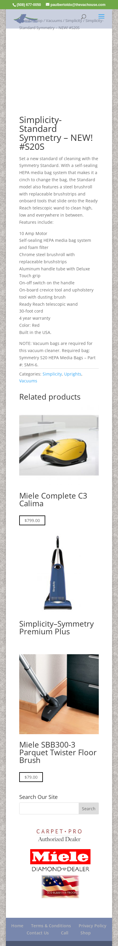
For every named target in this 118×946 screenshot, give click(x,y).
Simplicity (52, 374)
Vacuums (28, 381)
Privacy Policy (92, 925)
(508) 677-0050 (29, 5)
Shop (85, 933)
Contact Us (38, 933)
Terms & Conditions (51, 925)
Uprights (72, 374)
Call (64, 933)
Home (17, 925)
